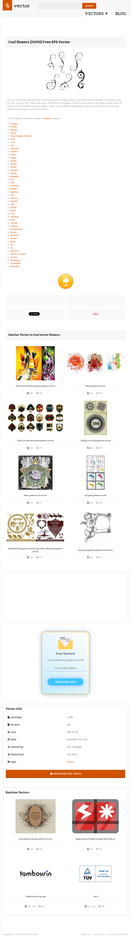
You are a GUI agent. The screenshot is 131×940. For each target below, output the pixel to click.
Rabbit (13, 188)
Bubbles (14, 176)
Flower (13, 126)
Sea (12, 182)
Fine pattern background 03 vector (35, 839)
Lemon (13, 257)
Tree (12, 139)
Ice (11, 247)
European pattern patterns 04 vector (95, 550)
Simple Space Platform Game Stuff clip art (95, 839)
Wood (13, 161)
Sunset (13, 223)
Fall (12, 204)
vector (22, 6)
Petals (13, 207)
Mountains (15, 260)
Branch (13, 198)
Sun (12, 145)
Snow (13, 133)
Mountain (14, 266)
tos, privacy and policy (117, 934)
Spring (13, 164)
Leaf (12, 142)
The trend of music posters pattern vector (35, 386)
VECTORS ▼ (96, 13)
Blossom (14, 235)
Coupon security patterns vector (95, 441)
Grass (13, 158)
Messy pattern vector (96, 386)
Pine (12, 219)
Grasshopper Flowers (21, 136)
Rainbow (14, 185)
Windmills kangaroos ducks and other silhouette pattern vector (35, 550)
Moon (13, 210)
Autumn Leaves (18, 254)
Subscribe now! (65, 681)
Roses (13, 232)
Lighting (14, 192)
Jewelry (14, 226)
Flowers (14, 123)
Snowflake (15, 263)
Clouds (13, 151)
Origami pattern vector (95, 495)
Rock (13, 241)
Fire (12, 179)
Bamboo (14, 251)
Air (11, 244)
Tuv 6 (95, 896)
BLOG (120, 13)
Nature (47, 118)
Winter (13, 173)
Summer (14, 148)
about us (86, 934)
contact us (98, 934)
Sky (12, 195)
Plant (13, 154)
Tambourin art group (35, 896)
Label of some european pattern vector (35, 441)
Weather (14, 216)
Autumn (14, 170)
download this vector (65, 773)
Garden (14, 201)
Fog (12, 213)
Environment (16, 229)
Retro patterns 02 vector (35, 495)
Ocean (13, 238)
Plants (13, 167)
